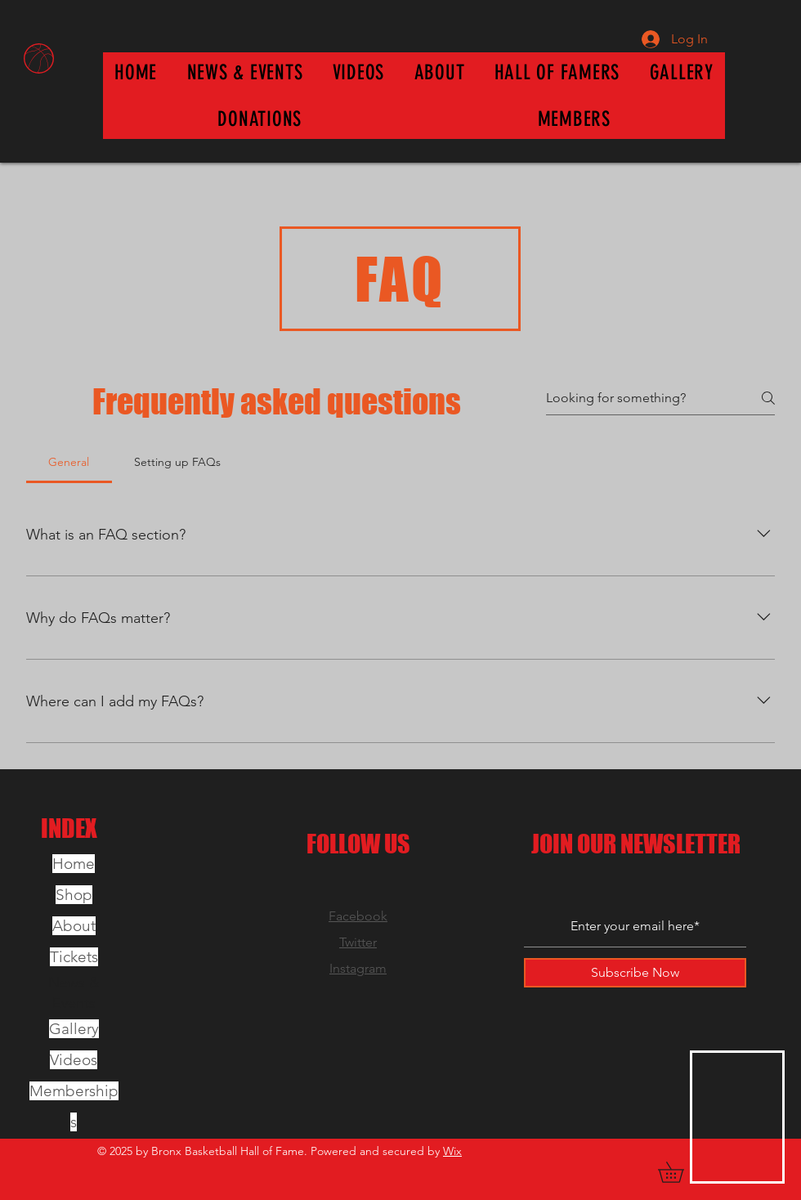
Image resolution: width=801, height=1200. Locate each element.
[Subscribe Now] (635, 972)
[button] (557, 72)
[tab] (69, 462)
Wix (452, 1151)
